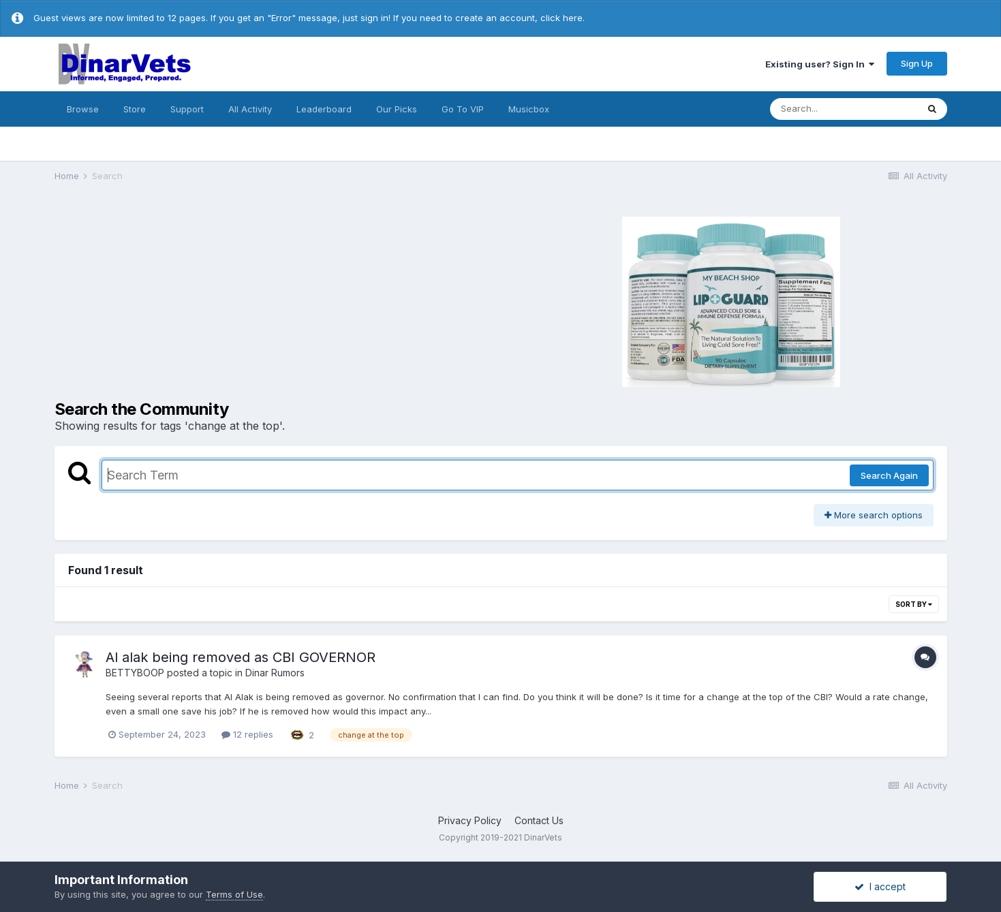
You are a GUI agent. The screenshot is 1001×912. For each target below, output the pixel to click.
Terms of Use (234, 894)
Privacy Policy (470, 820)
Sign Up (917, 63)
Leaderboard (324, 109)
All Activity (250, 109)
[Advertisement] (275, 299)
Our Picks (396, 109)
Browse (83, 109)
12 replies (247, 734)
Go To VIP (463, 109)
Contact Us (539, 820)
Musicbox (528, 109)
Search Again (889, 475)
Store (134, 109)
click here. (562, 17)
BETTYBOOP (135, 672)
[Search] (843, 109)
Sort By (913, 604)
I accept (880, 886)
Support (187, 109)
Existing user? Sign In (819, 64)
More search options (874, 514)
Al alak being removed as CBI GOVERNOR (240, 657)
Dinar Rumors (275, 672)
